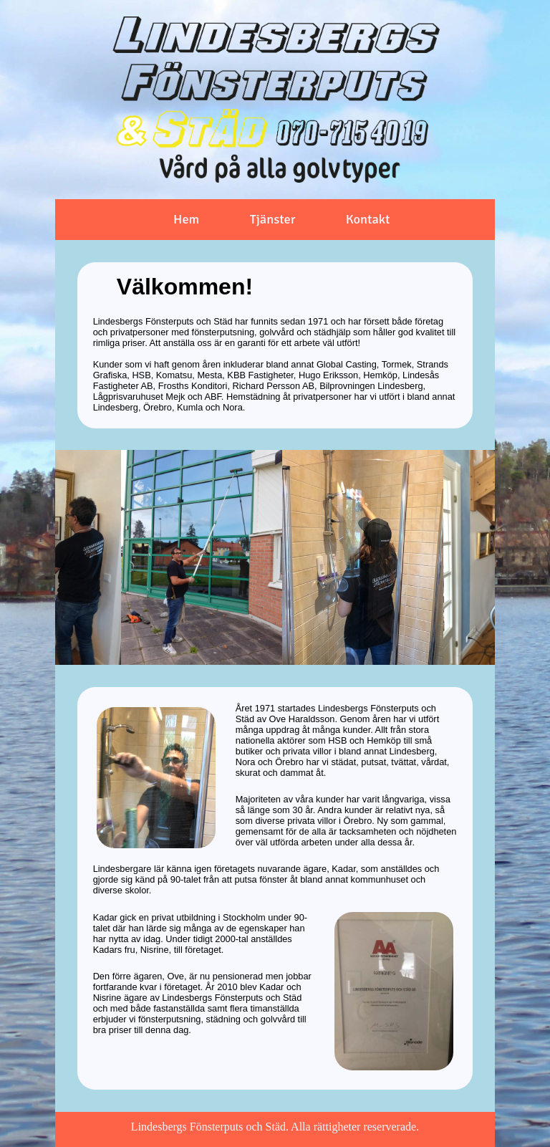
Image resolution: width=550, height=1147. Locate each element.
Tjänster (273, 218)
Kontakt (368, 218)
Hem (186, 218)
